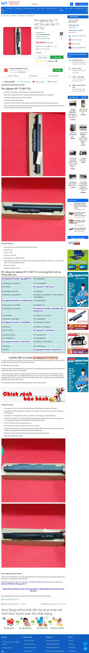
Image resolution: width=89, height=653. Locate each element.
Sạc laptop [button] (18, 8)
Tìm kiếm (13, 16)
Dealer (71, 8)
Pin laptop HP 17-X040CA (58, 604)
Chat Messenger (77, 40)
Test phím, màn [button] (79, 8)
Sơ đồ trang (72, 647)
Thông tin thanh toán (52, 644)
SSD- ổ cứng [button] (40, 8)
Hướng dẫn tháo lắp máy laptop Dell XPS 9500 (79, 222)
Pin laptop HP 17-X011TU (11, 599)
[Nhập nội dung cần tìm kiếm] (50, 4)
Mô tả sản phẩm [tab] (8, 82)
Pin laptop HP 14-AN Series (43, 330)
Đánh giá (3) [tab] (52, 82)
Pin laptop (21, 16)
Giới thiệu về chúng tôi (53, 640)
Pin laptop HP (30, 16)
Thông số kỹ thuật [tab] (23, 82)
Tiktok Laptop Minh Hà (78, 48)
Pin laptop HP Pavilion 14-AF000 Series (17, 300)
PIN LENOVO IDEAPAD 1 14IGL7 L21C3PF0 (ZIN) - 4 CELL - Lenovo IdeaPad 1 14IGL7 (83, 138)
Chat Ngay (57, 70)
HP (43, 32)
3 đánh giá (51, 61)
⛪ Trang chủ (3, 10)
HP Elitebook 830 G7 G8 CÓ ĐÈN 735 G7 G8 (72, 183)
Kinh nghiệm (61, 9)
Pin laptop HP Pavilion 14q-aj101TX (47, 349)
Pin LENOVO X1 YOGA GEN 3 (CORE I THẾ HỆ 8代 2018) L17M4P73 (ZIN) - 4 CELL (83, 186)
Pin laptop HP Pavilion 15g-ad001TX (16, 279)
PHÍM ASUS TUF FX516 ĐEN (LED (73, 134)
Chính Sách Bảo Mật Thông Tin (55, 651)
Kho (66, 8)
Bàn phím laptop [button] (29, 8)
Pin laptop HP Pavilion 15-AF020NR (16, 322)
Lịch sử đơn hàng (29, 644)
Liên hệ (87, 9)
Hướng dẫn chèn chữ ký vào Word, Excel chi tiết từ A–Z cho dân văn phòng (80, 206)
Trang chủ (6, 16)
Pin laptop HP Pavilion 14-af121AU (15, 341)
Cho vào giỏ (42, 57)
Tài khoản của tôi (29, 640)
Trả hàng (71, 644)
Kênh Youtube (76, 44)
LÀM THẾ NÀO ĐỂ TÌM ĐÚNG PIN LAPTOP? (80, 229)
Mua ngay (57, 57)
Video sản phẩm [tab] (39, 82)
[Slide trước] (82, 97)
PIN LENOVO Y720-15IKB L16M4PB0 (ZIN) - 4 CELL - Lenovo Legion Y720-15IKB (72, 162)
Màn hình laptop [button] (52, 8)
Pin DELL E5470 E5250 (82, 159)
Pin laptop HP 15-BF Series (43, 287)
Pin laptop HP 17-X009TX (19, 604)
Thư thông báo (28, 651)
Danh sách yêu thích (30, 647)
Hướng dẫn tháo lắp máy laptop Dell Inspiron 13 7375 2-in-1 (80, 214)
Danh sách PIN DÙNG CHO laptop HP (13, 584)
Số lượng (38, 53)
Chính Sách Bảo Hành (52, 647)
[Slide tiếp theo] (85, 97)
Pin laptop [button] (10, 8)
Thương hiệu (72, 651)
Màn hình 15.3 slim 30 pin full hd (83, 110)
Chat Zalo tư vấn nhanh (79, 36)
